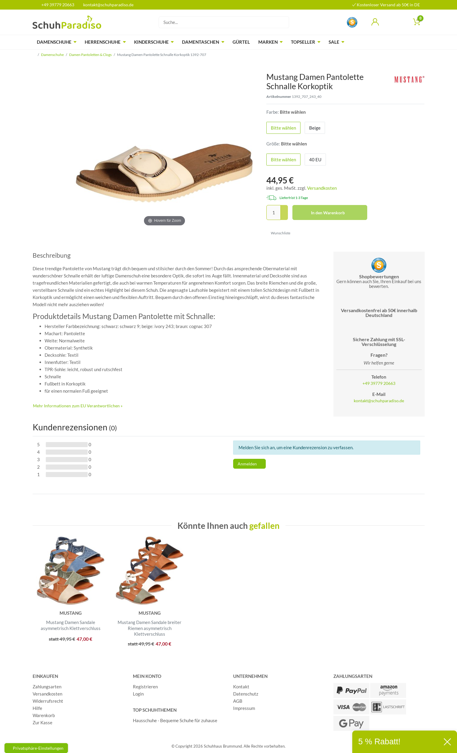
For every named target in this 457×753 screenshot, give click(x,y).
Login (138, 693)
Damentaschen (200, 42)
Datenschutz (245, 693)
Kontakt (241, 686)
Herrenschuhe (103, 42)
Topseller (303, 42)
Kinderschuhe (151, 42)
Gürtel (241, 42)
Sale (334, 42)
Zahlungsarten (47, 686)
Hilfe (37, 708)
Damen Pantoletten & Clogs (90, 54)
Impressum (244, 708)
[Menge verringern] (284, 216)
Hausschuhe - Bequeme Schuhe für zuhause (175, 720)
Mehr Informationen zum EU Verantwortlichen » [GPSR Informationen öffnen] (77, 405)
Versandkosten (322, 188)
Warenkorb (44, 715)
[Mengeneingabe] (273, 212)
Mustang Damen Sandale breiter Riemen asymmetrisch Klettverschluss (149, 628)
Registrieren (145, 686)
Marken (268, 42)
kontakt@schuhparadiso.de (105, 4)
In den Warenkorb (337, 212)
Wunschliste (278, 233)
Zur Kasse (42, 722)
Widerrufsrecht (48, 701)
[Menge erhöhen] (284, 209)
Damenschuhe (54, 42)
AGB (237, 701)
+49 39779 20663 (55, 4)
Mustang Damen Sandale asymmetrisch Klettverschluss (71, 625)
